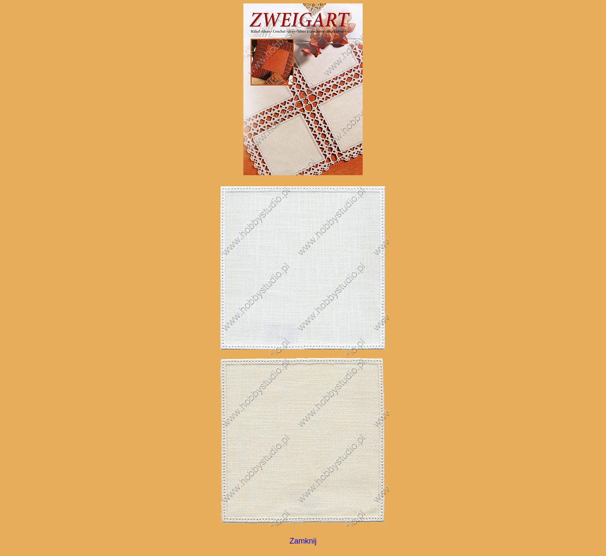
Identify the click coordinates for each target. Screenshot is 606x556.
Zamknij (302, 541)
